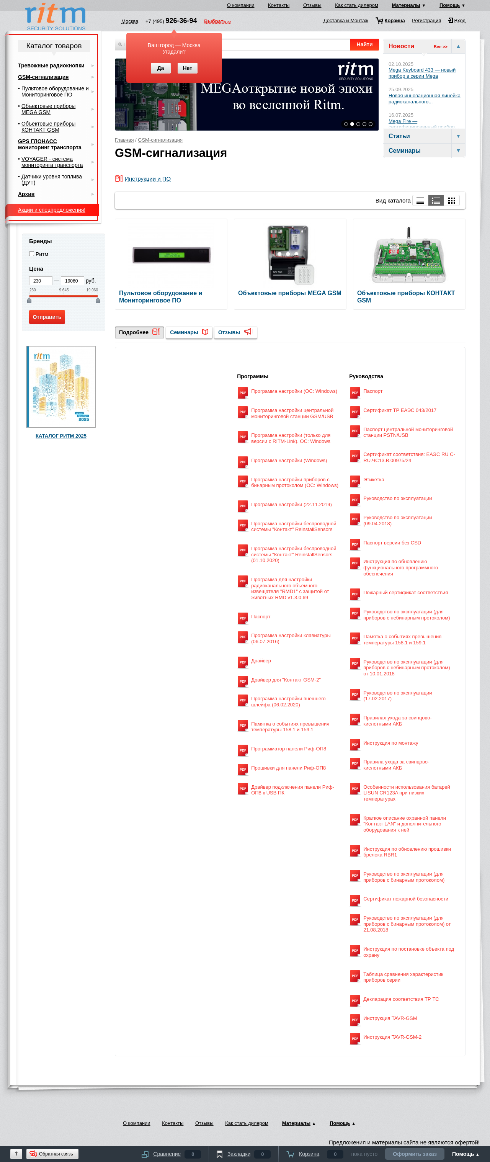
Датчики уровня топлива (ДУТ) (51, 179)
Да (160, 68)
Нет (187, 68)
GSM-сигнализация (160, 140)
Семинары (184, 332)
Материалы (406, 5)
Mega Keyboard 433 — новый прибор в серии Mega (422, 73)
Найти (365, 44)
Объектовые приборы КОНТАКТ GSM (48, 127)
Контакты (278, 5)
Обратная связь (56, 1154)
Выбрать (215, 22)
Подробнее (134, 332)
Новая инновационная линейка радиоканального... (425, 99)
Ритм (42, 254)
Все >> (441, 46)
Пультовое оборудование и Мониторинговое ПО (55, 91)
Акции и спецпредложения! (51, 210)
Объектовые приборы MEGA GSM (48, 109)
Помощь (449, 5)
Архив (26, 194)
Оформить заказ (415, 1154)
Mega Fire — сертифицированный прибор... (424, 124)
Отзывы (312, 5)
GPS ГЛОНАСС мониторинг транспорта (50, 144)
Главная (124, 140)
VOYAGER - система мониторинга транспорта (52, 162)
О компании (241, 5)
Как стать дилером (356, 5)
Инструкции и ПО (148, 179)
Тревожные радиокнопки (51, 65)
